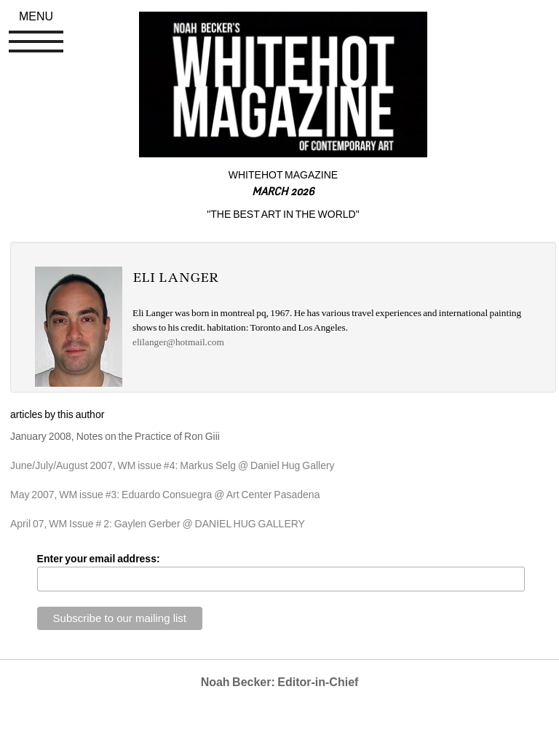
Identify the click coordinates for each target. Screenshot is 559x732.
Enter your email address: (98, 558)
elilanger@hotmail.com (178, 342)
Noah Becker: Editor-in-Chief (280, 682)
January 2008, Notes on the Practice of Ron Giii (115, 436)
